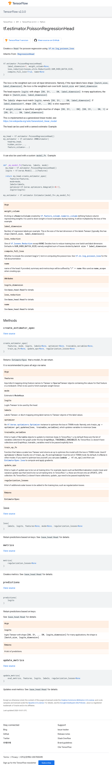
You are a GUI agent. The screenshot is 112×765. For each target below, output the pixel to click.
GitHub (6, 734)
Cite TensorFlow (65, 747)
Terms (6, 757)
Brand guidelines (65, 743)
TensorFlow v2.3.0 (14, 12)
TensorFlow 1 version (16, 40)
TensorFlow (7, 22)
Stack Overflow (64, 738)
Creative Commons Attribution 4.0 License (77, 700)
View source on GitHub (46, 40)
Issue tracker (63, 730)
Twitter (6, 738)
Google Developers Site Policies (72, 703)
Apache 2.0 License (36, 703)
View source (9, 333)
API (17, 22)
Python (42, 22)
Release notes (64, 734)
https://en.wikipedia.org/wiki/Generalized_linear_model (30, 121)
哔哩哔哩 (7, 743)
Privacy (15, 757)
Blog (5, 730)
